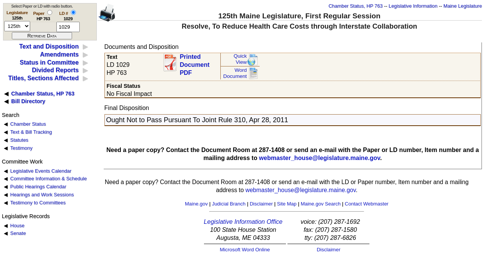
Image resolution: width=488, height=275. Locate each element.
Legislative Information (412, 6)
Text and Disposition (49, 46)
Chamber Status (28, 124)
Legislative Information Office (243, 221)
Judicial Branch (229, 204)
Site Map (286, 204)
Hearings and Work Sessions (42, 194)
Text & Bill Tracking (31, 132)
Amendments (59, 54)
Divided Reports (55, 70)
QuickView (240, 59)
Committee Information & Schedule (48, 178)
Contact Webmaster (366, 204)
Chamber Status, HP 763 (356, 6)
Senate (18, 233)
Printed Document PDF (194, 62)
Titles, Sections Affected (43, 78)
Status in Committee (49, 62)
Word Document (235, 73)
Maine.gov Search (321, 204)
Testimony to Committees (38, 202)
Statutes (19, 140)
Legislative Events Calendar (41, 171)
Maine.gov (196, 204)
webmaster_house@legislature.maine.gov (319, 158)
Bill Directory (28, 101)
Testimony (21, 148)
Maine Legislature (462, 6)
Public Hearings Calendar (38, 186)
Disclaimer (261, 204)
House (17, 225)
